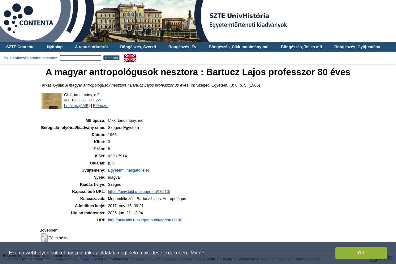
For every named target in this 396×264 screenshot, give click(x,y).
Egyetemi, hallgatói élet (128, 170)
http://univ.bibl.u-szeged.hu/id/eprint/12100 (145, 220)
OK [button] (361, 252)
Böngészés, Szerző (138, 47)
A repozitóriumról (91, 47)
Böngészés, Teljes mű (301, 47)
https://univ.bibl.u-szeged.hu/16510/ (139, 191)
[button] (44, 238)
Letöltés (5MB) (77, 105)
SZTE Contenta (20, 47)
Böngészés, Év (182, 47)
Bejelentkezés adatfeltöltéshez (30, 58)
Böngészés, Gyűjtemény (357, 47)
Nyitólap (54, 47)
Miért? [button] (197, 252)
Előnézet (101, 105)
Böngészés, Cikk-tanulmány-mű (239, 47)
